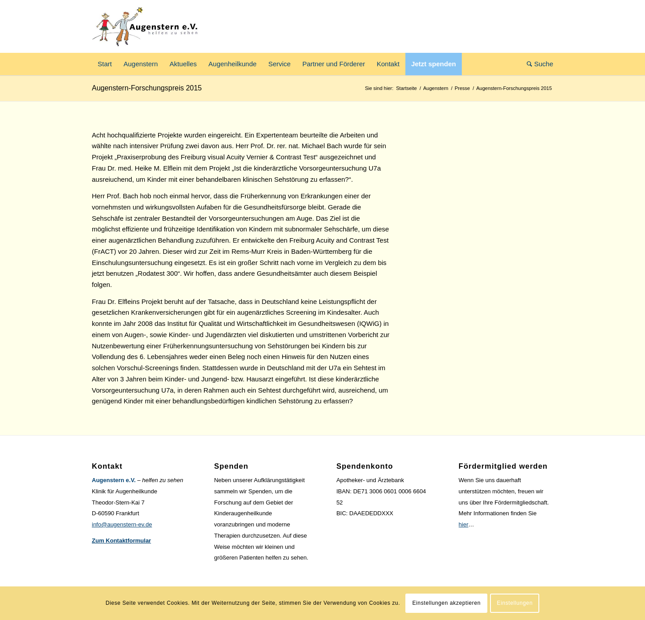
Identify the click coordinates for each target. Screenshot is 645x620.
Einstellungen (515, 603)
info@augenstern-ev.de (122, 524)
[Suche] (537, 64)
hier (464, 524)
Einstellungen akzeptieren (447, 603)
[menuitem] (105, 64)
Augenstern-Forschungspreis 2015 (147, 88)
